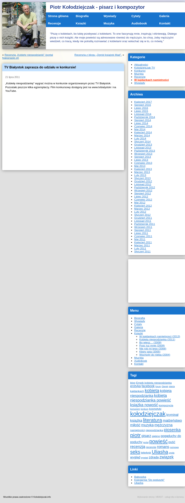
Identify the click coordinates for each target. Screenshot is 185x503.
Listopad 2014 (142, 114)
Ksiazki (81, 23)
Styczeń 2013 (142, 178)
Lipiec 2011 (141, 233)
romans (163, 447)
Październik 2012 (144, 187)
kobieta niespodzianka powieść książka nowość (150, 400)
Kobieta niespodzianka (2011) (157, 339)
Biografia (82, 16)
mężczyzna (163, 425)
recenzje (151, 447)
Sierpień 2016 (142, 104)
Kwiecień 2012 (143, 205)
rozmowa (174, 447)
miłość (135, 425)
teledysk (146, 452)
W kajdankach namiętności (151, 79)
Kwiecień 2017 (143, 101)
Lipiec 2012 (141, 196)
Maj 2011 (139, 239)
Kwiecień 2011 (143, 242)
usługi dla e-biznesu (174, 497)
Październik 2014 (144, 117)
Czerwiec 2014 (143, 126)
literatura (152, 420)
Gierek (165, 386)
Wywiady (110, 16)
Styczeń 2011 (142, 251)
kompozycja (166, 405)
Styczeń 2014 (142, 141)
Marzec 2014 (142, 135)
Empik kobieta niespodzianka (154, 382)
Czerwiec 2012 (143, 199)
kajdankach (137, 391)
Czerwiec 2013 (143, 162)
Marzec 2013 (142, 172)
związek (166, 457)
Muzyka (109, 23)
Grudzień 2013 (143, 144)
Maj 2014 (139, 129)
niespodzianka (154, 430)
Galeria (164, 16)
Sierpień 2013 (142, 156)
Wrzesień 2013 (143, 153)
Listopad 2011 (142, 220)
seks (135, 452)
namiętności (137, 430)
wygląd (135, 457)
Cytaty (136, 16)
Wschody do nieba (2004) (154, 354)
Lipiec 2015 (141, 111)
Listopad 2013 (142, 147)
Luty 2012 (140, 211)
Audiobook (139, 23)
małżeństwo (172, 421)
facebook (148, 386)
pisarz (146, 436)
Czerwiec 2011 (143, 236)
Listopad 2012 (142, 184)
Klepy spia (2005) (149, 351)
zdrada (154, 457)
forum (158, 386)
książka (136, 421)
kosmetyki (155, 408)
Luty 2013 (140, 175)
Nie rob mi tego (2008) (152, 348)
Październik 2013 (144, 150)
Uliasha (160, 452)
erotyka (135, 386)
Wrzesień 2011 (143, 227)
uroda (171, 452)
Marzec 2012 (142, 208)
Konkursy (140, 70)
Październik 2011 (144, 224)
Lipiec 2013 (141, 159)
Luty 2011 (140, 248)
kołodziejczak (148, 413)
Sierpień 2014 (142, 120)
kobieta (152, 390)
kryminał (172, 414)
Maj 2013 (139, 166)
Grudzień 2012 (143, 181)
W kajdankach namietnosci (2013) (159, 336)
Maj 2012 (139, 202)
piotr (135, 435)
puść (171, 442)
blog (132, 382)
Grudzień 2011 (143, 217)
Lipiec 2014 (141, 123)
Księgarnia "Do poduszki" (149, 479)
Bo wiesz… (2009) (150, 342)
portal (146, 442)
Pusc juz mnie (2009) (152, 345)
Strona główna (58, 16)
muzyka (147, 425)
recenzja (137, 446)
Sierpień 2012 (142, 193)
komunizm (135, 409)
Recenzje (54, 23)
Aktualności (141, 64)
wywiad (144, 457)
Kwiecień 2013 (143, 169)
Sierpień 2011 (142, 230)
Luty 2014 (140, 138)
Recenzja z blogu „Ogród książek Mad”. (98, 54)
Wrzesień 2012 (143, 190)
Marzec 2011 (142, 245)
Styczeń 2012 (142, 214)
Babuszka (140, 476)
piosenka (172, 429)
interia (172, 386)
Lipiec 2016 (141, 108)
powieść (158, 441)
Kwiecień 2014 (143, 132)
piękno (156, 436)
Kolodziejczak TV (144, 67)
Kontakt (164, 23)
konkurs (144, 409)
